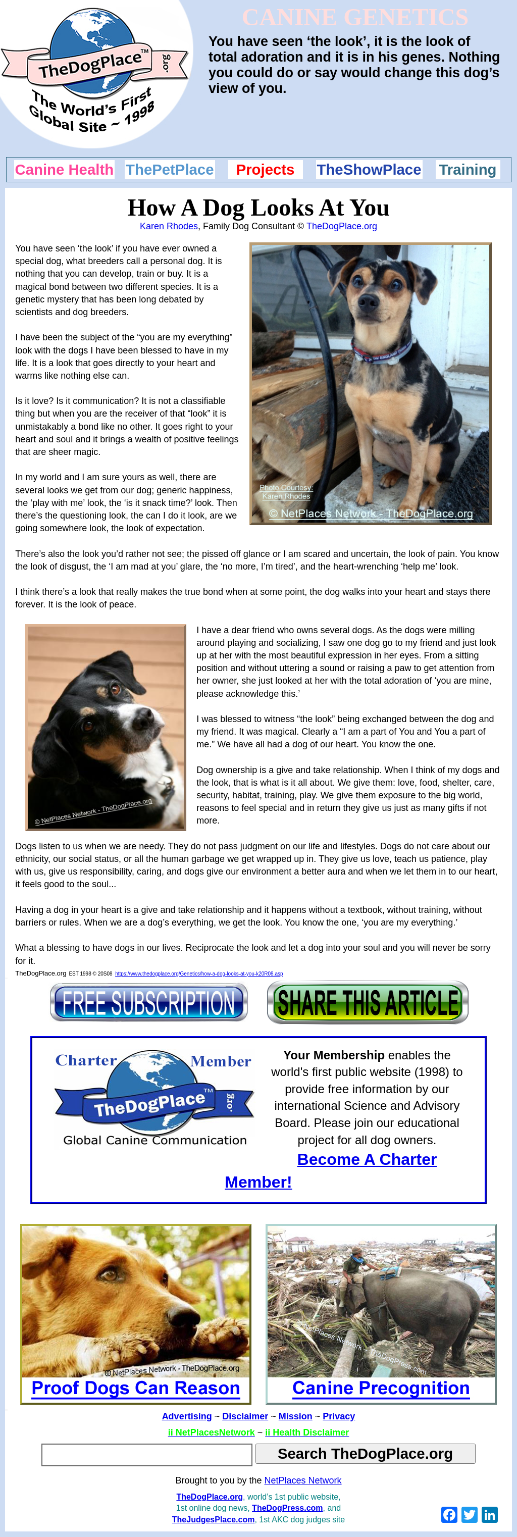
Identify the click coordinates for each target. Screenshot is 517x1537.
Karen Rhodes (169, 226)
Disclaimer (245, 1416)
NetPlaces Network (303, 1480)
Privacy (339, 1416)
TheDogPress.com (287, 1508)
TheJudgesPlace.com (213, 1519)
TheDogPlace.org (341, 226)
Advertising (187, 1416)
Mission (296, 1416)
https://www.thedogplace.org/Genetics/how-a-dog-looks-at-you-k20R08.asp (199, 974)
